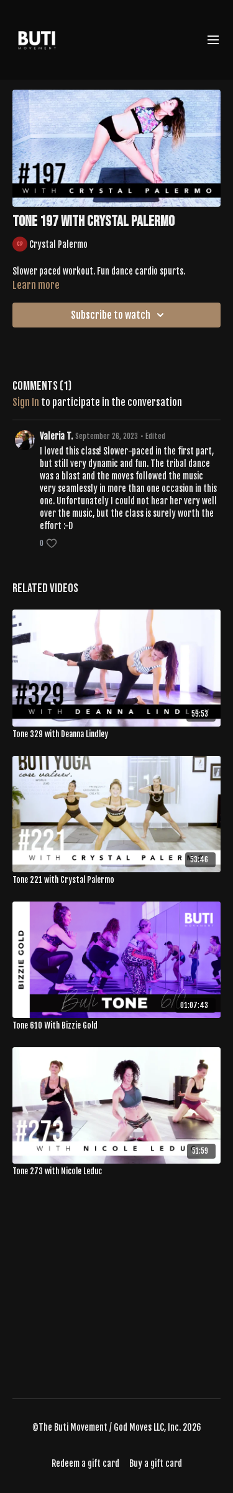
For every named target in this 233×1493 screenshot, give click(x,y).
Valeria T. (56, 436)
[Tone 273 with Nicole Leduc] (116, 1172)
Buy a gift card (155, 1463)
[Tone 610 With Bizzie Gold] (116, 1026)
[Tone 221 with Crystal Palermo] (116, 880)
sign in (25, 402)
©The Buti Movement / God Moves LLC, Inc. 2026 (116, 1427)
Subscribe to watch (119, 315)
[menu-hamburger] (213, 39)
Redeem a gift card (85, 1463)
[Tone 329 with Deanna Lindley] (116, 734)
